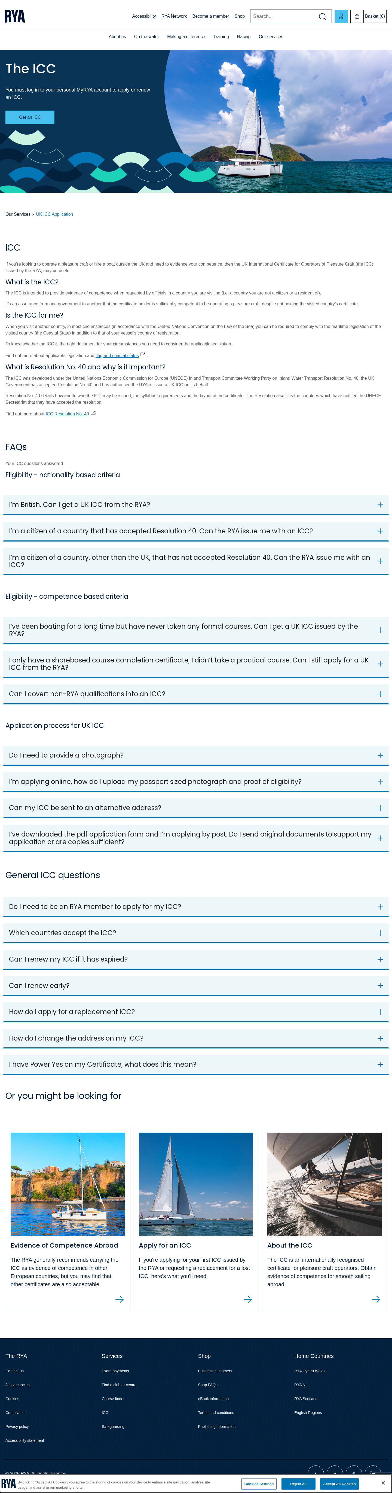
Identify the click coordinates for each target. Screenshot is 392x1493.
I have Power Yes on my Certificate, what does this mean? (102, 1064)
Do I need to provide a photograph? (66, 755)
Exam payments (115, 1371)
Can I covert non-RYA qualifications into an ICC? (87, 693)
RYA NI (300, 1385)
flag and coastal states (117, 355)
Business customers (215, 1371)
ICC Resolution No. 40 (67, 414)
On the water (146, 36)
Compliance (15, 1413)
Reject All (298, 1484)
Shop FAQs (208, 1385)
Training (221, 36)
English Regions (308, 1413)
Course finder (113, 1399)
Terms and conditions (216, 1413)
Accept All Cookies (339, 1484)
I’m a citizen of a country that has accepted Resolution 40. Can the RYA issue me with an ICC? (161, 531)
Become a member (210, 16)
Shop (240, 16)
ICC (105, 1413)
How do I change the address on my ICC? (76, 1038)
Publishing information (217, 1427)
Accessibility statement (24, 1441)
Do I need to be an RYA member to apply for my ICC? (95, 906)
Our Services (17, 214)
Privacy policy (17, 1427)
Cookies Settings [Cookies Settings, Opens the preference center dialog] (259, 1484)
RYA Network (174, 16)
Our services (271, 36)
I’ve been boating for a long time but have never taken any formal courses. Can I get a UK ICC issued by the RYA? (183, 630)
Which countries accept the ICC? (62, 932)
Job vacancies (17, 1385)
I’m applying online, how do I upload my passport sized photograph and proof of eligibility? (155, 781)
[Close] (383, 1483)
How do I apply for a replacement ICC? (72, 1011)
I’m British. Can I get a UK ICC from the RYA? (79, 504)
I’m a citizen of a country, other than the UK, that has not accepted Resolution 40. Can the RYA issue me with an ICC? (189, 561)
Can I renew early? (39, 985)
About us (117, 36)
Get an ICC (30, 117)
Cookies (12, 1399)
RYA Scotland (305, 1399)
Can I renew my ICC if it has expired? (68, 959)
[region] (196, 1483)
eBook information (213, 1399)
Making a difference (186, 36)
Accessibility (144, 16)
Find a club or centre (119, 1385)
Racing (244, 36)
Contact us (14, 1371)
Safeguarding (113, 1427)
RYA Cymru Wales (309, 1371)
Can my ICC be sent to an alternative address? (85, 807)
